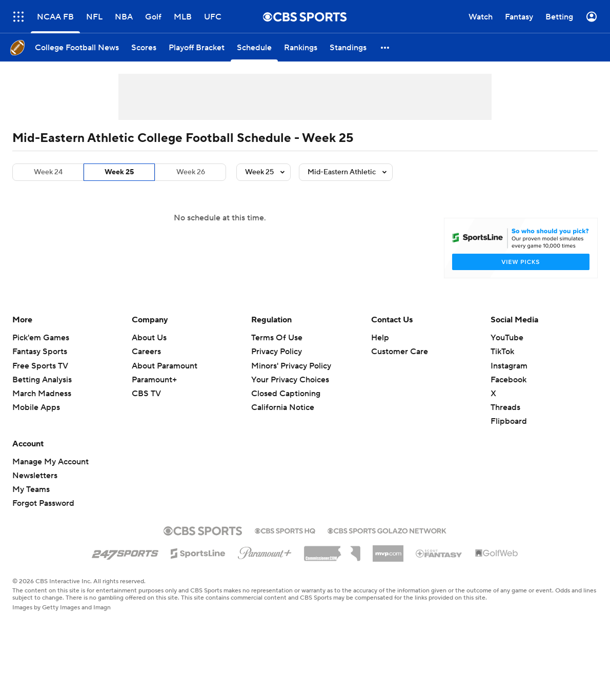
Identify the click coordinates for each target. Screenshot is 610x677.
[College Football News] (77, 47)
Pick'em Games (40, 338)
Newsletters (34, 475)
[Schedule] (254, 47)
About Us (149, 338)
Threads (505, 407)
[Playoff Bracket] (196, 47)
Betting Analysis (42, 380)
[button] (385, 47)
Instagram (509, 366)
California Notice (282, 407)
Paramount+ (154, 380)
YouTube (507, 338)
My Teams (31, 489)
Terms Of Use (276, 338)
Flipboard (509, 421)
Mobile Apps (36, 407)
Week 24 (48, 172)
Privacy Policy (276, 351)
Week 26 (190, 172)
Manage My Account (50, 462)
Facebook (508, 380)
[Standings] (348, 47)
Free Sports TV (40, 366)
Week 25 (119, 172)
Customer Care (399, 351)
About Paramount (164, 366)
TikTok (502, 351)
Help (380, 338)
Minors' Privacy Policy (291, 366)
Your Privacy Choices (290, 380)
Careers (146, 351)
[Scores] (143, 47)
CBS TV (146, 393)
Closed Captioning (285, 393)
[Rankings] (300, 47)
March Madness (41, 393)
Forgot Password (43, 503)
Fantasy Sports (39, 351)
